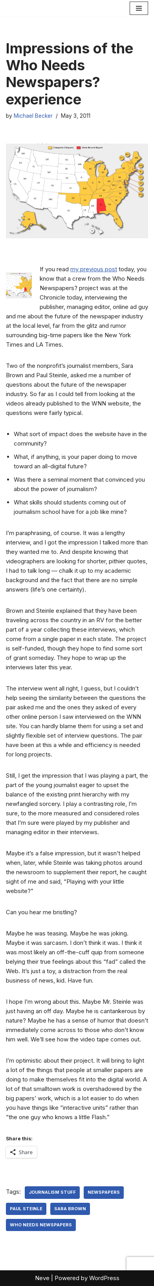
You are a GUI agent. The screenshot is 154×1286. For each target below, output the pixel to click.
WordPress (104, 1278)
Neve (42, 1278)
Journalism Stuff (52, 1192)
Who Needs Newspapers (41, 1225)
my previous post (93, 269)
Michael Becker (33, 116)
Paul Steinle (26, 1208)
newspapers (104, 1192)
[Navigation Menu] (139, 8)
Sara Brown (70, 1208)
